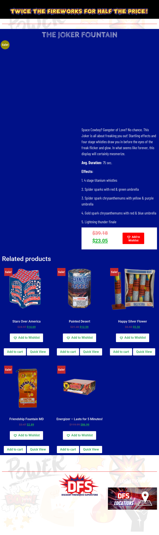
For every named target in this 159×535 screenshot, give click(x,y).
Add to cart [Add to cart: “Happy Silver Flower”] (121, 352)
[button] (133, 238)
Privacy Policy (26, 488)
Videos (26, 504)
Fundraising (26, 524)
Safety (26, 499)
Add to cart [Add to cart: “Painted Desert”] (68, 352)
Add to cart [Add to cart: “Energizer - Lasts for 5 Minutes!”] (68, 449)
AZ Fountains (22, 459)
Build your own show (26, 494)
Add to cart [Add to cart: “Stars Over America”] (15, 352)
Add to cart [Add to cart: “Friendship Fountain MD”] (15, 449)
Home (6, 459)
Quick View (38, 352)
